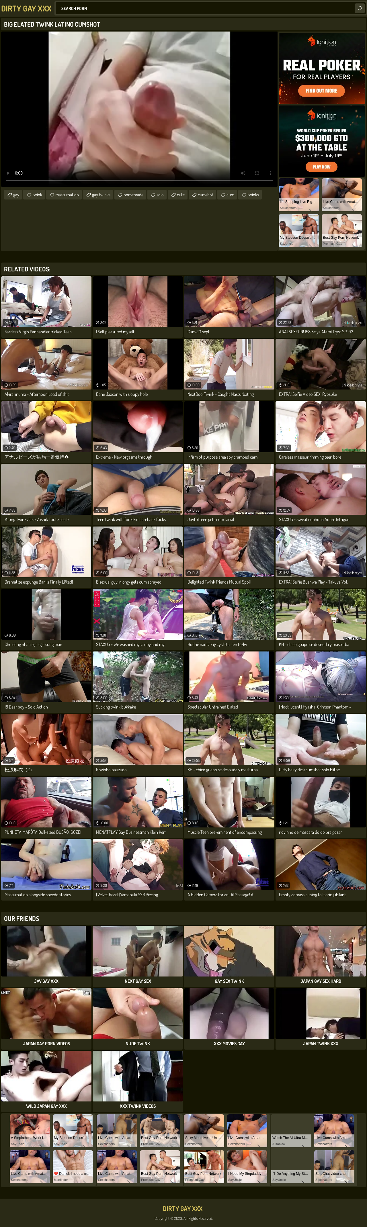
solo (160, 194)
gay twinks (101, 194)
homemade (133, 194)
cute (181, 194)
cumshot (205, 194)
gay (16, 194)
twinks (253, 194)
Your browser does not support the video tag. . (139, 109)
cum (230, 194)
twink (37, 194)
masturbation (67, 194)
